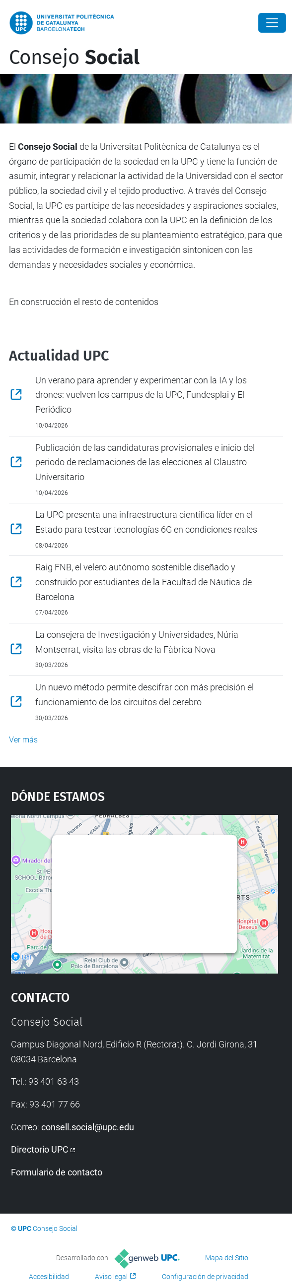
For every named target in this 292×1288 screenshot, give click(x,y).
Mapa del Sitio (226, 1258)
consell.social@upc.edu (87, 1127)
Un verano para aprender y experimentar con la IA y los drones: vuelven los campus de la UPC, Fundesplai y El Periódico (141, 395)
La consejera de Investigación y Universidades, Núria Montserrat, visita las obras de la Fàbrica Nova (136, 642)
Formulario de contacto (56, 1172)
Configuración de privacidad (205, 1277)
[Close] (272, 23)
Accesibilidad (49, 1277)
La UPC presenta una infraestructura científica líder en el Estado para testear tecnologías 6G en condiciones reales (146, 522)
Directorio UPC (40, 1149)
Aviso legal (111, 1277)
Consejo (74, 57)
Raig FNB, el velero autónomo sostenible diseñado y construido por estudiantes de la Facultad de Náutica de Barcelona (143, 582)
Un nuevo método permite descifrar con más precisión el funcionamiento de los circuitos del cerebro (144, 694)
